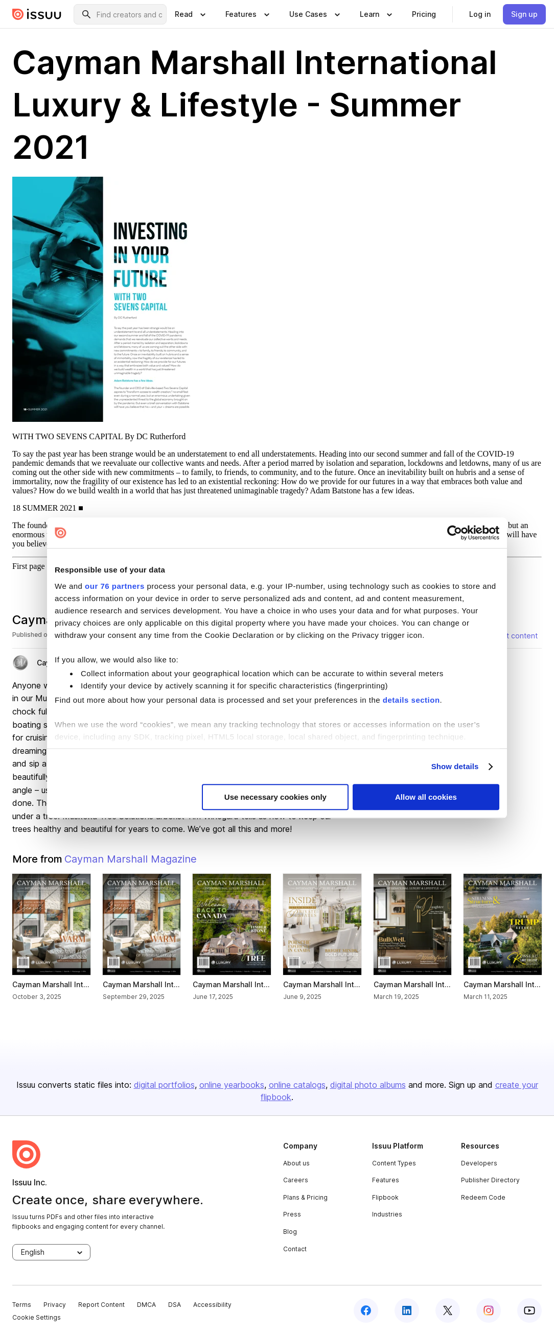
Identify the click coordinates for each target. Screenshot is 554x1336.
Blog (290, 1231)
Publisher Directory (490, 1180)
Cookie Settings (36, 1317)
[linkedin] (407, 1310)
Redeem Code (483, 1197)
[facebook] (366, 1310)
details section (411, 700)
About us (296, 1163)
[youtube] (529, 1310)
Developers (479, 1163)
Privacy (54, 1304)
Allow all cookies (426, 797)
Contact (295, 1249)
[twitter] (447, 1310)
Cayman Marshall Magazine (130, 859)
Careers (295, 1180)
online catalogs (297, 1085)
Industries (387, 1214)
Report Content (101, 1304)
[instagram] (488, 1310)
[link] (424, 14)
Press (292, 1214)
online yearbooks (231, 1085)
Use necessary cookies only (275, 797)
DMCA (146, 1304)
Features (385, 1180)
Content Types (394, 1163)
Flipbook (385, 1197)
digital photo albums (368, 1085)
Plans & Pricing (305, 1197)
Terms (21, 1304)
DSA (174, 1304)
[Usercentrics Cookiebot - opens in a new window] (454, 532)
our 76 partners (115, 586)
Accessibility (212, 1304)
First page (28, 566)
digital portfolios (164, 1085)
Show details (455, 766)
